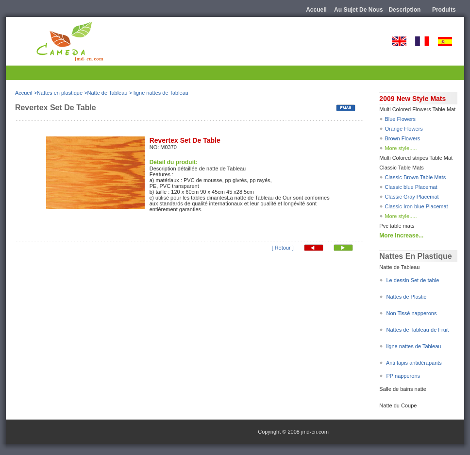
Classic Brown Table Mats (415, 177)
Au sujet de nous (358, 9)
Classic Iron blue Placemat (416, 206)
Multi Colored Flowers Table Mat (417, 109)
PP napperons (403, 376)
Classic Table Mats (401, 167)
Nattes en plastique (60, 93)
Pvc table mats (396, 226)
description (404, 9)
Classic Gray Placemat (411, 197)
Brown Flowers (402, 138)
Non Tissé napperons (410, 313)
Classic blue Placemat (411, 187)
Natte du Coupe (398, 405)
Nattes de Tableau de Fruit (417, 330)
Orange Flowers (402, 129)
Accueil (316, 9)
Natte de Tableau (107, 93)
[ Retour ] (283, 248)
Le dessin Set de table (412, 280)
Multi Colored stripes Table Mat (416, 158)
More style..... (401, 148)
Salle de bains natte (402, 389)
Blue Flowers (400, 119)
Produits (444, 9)
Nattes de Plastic (406, 297)
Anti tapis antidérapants (414, 363)
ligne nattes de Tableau (161, 93)
